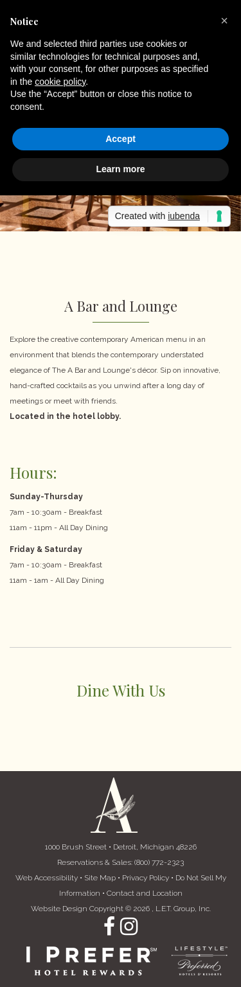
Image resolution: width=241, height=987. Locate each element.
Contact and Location (145, 893)
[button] (224, 20)
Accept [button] (120, 139)
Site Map (100, 877)
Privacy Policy (145, 877)
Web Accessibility (46, 877)
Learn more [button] (120, 169)
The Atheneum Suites (114, 805)
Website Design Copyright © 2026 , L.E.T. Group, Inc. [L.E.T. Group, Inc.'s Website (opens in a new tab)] (121, 908)
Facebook (109, 926)
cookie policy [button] (60, 81)
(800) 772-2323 (159, 862)
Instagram (129, 926)
